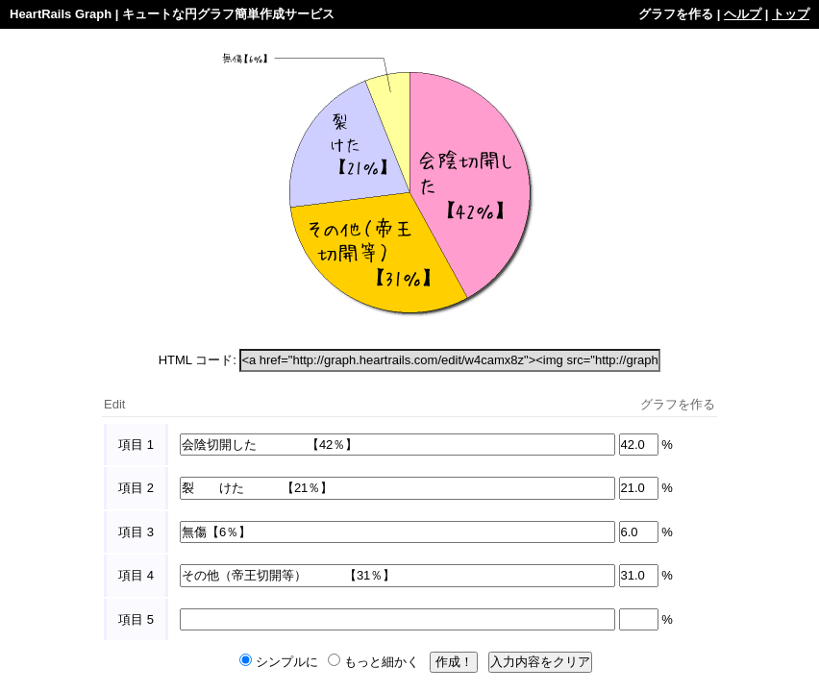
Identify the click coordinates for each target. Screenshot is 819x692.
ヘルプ (742, 14)
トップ (790, 14)
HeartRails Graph (61, 14)
